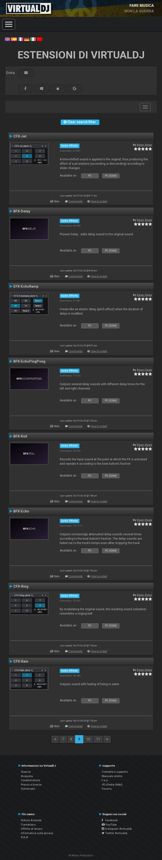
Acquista (27, 776)
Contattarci (28, 824)
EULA (24, 837)
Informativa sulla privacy (37, 833)
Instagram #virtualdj (117, 828)
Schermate (28, 788)
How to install (99, 201)
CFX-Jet (19, 136)
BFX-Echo (21, 511)
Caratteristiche (30, 780)
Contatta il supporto (115, 771)
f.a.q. (105, 780)
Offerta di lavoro (31, 828)
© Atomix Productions (81, 855)
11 (98, 739)
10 (88, 739)
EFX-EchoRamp (25, 286)
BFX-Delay (21, 211)
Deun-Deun (144, 144)
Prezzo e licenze (31, 784)
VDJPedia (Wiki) (112, 784)
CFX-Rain (20, 661)
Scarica (26, 771)
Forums (107, 788)
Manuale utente (112, 776)
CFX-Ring (20, 586)
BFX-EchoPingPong (29, 361)
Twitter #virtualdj (114, 833)
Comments (75, 201)
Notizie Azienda (31, 820)
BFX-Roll (20, 436)
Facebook (110, 820)
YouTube (109, 824)
